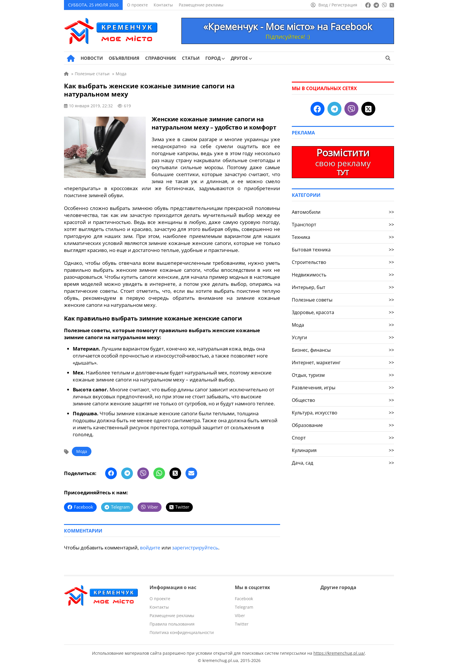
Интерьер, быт (343, 287)
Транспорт (343, 224)
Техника (343, 237)
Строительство (343, 262)
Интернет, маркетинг (343, 362)
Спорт (343, 437)
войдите (150, 547)
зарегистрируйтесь (195, 547)
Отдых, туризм (343, 375)
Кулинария (343, 450)
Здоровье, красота (343, 312)
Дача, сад (343, 462)
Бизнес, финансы (343, 349)
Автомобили (343, 212)
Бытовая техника (343, 249)
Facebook (244, 598)
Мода (81, 451)
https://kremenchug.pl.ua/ (339, 653)
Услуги (343, 337)
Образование (343, 425)
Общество (343, 400)
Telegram (244, 607)
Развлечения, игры (343, 387)
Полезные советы (343, 299)
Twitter (242, 624)
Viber (240, 615)
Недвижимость (343, 274)
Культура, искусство (343, 412)
